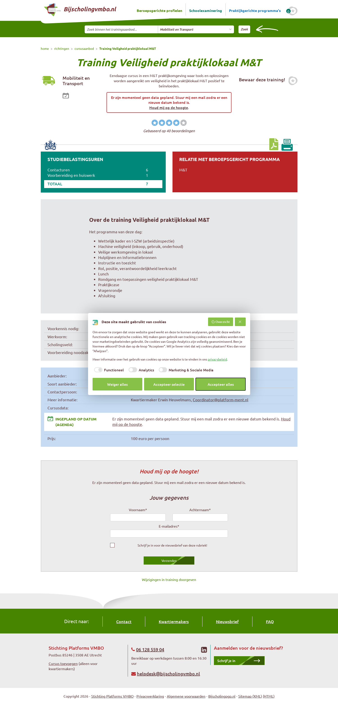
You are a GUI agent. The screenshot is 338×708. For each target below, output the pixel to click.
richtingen (61, 48)
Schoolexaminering (205, 10)
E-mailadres (169, 526)
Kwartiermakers (174, 621)
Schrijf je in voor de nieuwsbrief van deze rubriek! (172, 545)
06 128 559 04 (150, 649)
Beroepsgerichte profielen (159, 10)
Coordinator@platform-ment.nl (220, 399)
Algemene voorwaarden (186, 696)
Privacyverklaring (150, 696)
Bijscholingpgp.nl (221, 696)
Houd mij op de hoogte (168, 107)
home (45, 48)
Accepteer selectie (169, 384)
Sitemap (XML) (250, 696)
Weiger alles (117, 384)
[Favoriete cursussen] (292, 11)
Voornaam (138, 509)
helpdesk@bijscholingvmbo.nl (168, 673)
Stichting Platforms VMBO (112, 696)
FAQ (270, 621)
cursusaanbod (84, 48)
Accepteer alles (221, 384)
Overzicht (220, 322)
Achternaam (200, 509)
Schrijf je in (226, 660)
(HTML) (268, 696)
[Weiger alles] (240, 322)
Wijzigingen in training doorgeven (169, 579)
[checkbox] (108, 369)
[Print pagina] (287, 145)
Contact (124, 621)
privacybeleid (217, 359)
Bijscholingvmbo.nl (80, 9)
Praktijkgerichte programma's (255, 10)
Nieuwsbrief (227, 621)
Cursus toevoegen (63, 663)
